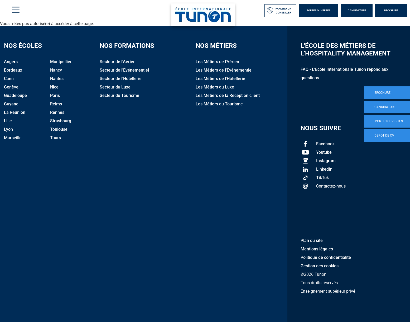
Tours (55, 137)
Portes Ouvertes (318, 10)
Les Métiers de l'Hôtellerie (220, 78)
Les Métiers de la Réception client (228, 95)
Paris (55, 95)
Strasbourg (60, 120)
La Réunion (14, 112)
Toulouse (58, 129)
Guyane (11, 103)
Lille (8, 120)
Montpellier (61, 61)
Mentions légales (317, 248)
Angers (11, 61)
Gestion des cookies (320, 265)
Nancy (56, 70)
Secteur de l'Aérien (118, 61)
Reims (56, 103)
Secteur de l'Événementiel (124, 70)
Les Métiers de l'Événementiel (224, 70)
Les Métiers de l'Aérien (217, 61)
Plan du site (312, 240)
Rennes (57, 112)
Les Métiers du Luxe (215, 87)
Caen (9, 78)
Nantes (57, 78)
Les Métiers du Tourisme (219, 103)
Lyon (8, 129)
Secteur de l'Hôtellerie (121, 78)
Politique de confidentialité (326, 257)
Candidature (357, 10)
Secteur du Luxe (115, 87)
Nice (54, 87)
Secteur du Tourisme (119, 95)
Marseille (13, 137)
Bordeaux (13, 70)
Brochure (391, 10)
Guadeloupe (15, 95)
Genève (11, 87)
